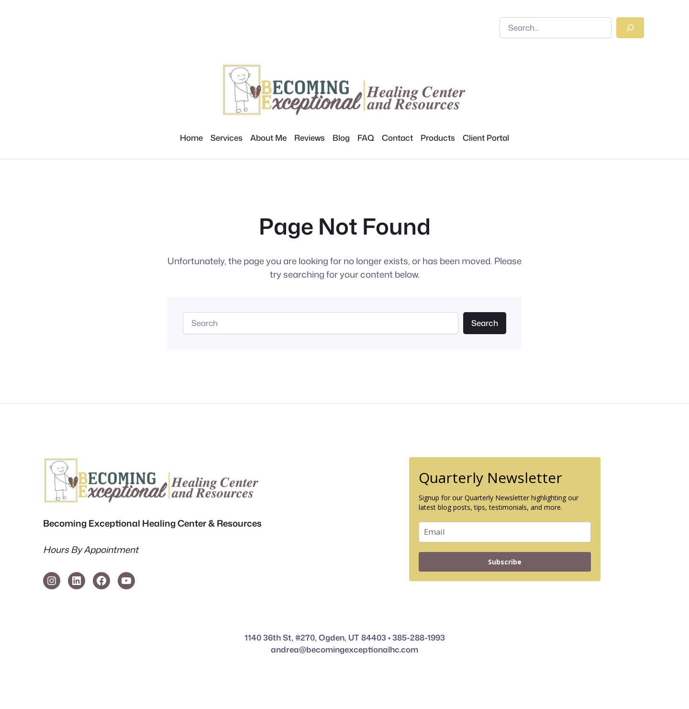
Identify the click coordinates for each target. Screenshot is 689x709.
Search (484, 322)
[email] (505, 532)
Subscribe (505, 561)
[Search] (630, 27)
